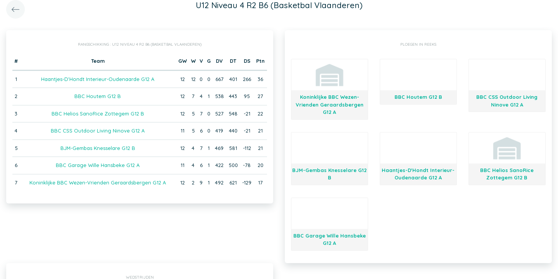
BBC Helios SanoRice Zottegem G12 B (98, 113)
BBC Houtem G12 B (97, 96)
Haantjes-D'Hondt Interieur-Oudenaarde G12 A (97, 79)
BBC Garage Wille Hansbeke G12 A (98, 165)
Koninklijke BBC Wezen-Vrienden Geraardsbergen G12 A (97, 182)
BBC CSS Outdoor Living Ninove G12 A (98, 130)
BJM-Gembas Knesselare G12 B (97, 148)
